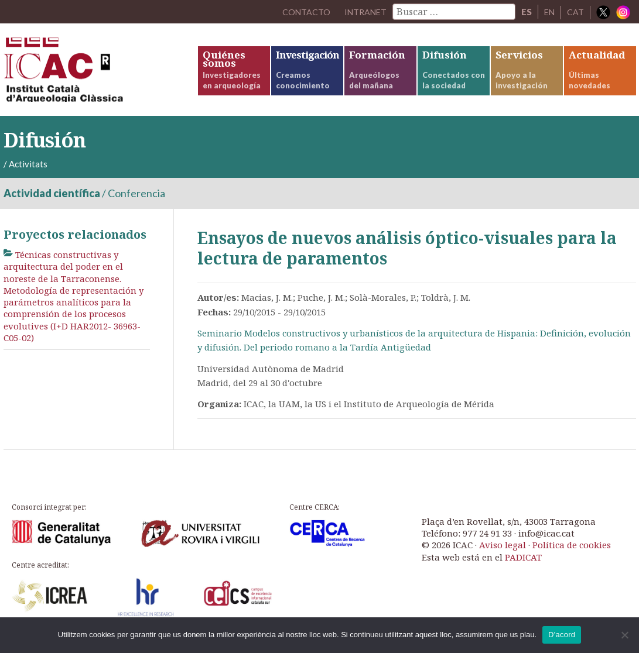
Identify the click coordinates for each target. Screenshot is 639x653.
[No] (624, 635)
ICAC (91, 74)
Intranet (363, 11)
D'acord (561, 634)
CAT (575, 11)
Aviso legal (502, 554)
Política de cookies (571, 554)
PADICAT (523, 566)
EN (549, 11)
